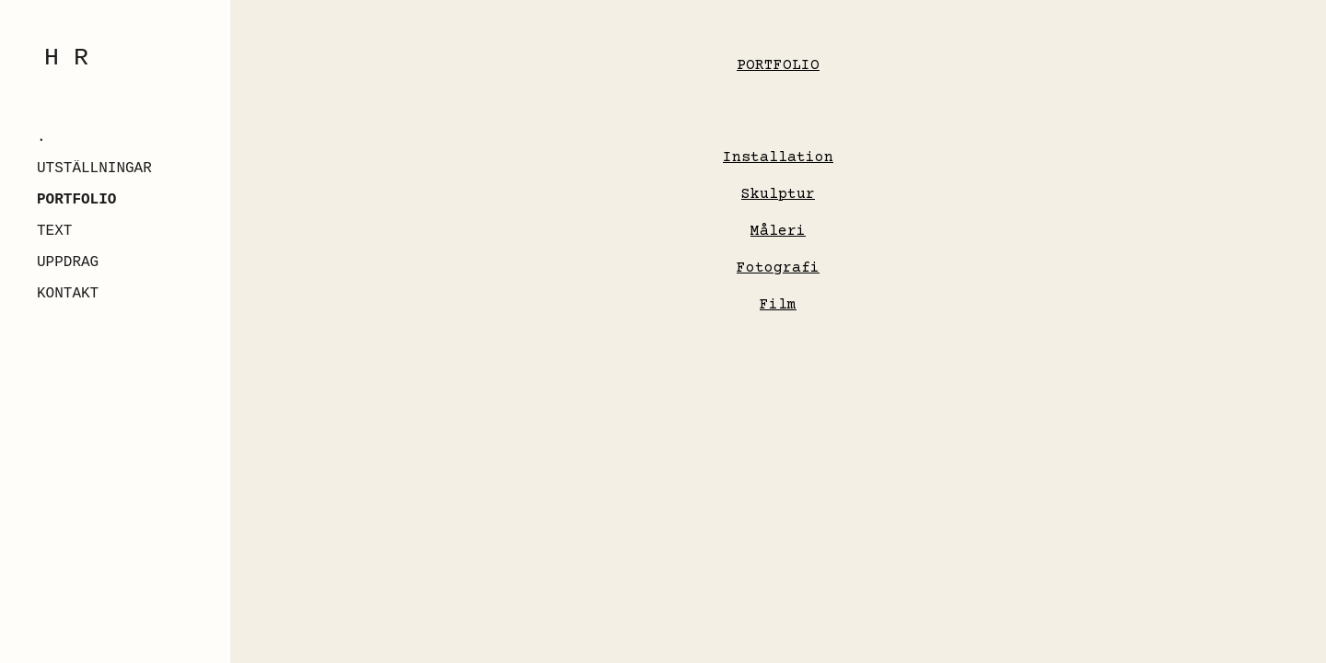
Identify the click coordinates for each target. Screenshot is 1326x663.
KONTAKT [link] (68, 293)
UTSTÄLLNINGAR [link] (94, 168)
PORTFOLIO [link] (76, 200)
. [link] (41, 137)
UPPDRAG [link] (68, 262)
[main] (778, 58)
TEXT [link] (54, 231)
